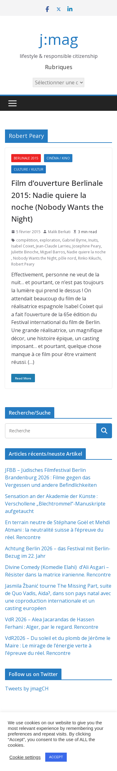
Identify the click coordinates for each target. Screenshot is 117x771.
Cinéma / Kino (58, 158)
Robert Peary (22, 264)
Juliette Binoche (24, 252)
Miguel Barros (52, 252)
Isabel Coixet (22, 246)
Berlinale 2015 (26, 158)
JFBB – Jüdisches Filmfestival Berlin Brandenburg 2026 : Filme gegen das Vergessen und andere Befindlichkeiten (51, 477)
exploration (50, 240)
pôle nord (67, 258)
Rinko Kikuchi (89, 258)
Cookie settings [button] (25, 757)
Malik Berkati (59, 231)
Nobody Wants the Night (34, 258)
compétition (27, 240)
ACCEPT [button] (56, 757)
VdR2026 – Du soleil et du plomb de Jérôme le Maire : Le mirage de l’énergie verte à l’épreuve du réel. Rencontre (57, 645)
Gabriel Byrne (74, 240)
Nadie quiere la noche (86, 252)
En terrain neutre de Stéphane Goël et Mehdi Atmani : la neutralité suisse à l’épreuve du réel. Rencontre (57, 530)
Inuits (93, 240)
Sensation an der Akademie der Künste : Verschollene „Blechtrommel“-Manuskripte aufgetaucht (55, 504)
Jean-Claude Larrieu (53, 246)
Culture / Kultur (28, 169)
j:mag (58, 39)
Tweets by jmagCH (27, 688)
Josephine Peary (86, 246)
